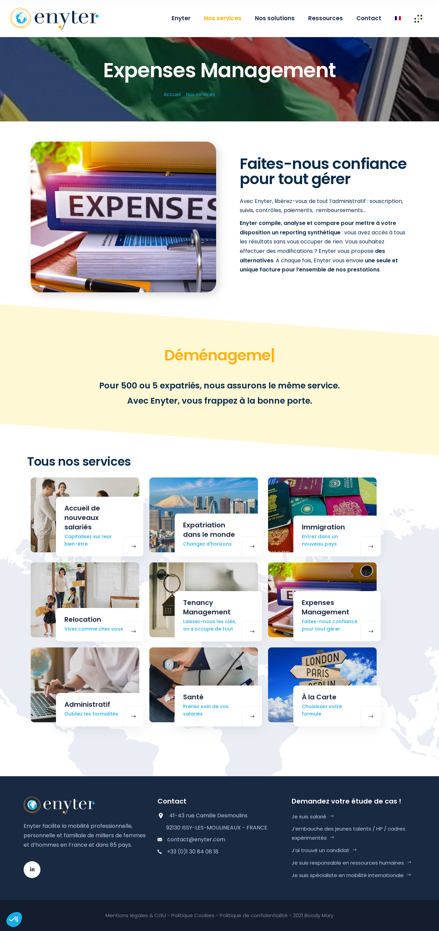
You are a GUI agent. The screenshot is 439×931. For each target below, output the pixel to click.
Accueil (172, 94)
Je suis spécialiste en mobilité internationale (348, 875)
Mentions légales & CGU (136, 915)
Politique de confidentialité (254, 915)
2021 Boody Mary (313, 915)
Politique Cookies (192, 915)
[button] (14, 919)
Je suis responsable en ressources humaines (348, 862)
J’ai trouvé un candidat (320, 850)
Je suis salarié (309, 816)
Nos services (200, 94)
